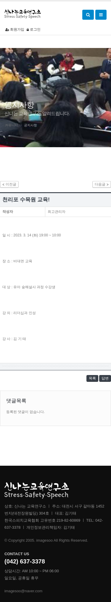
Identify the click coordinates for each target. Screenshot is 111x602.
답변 (105, 378)
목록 (92, 378)
